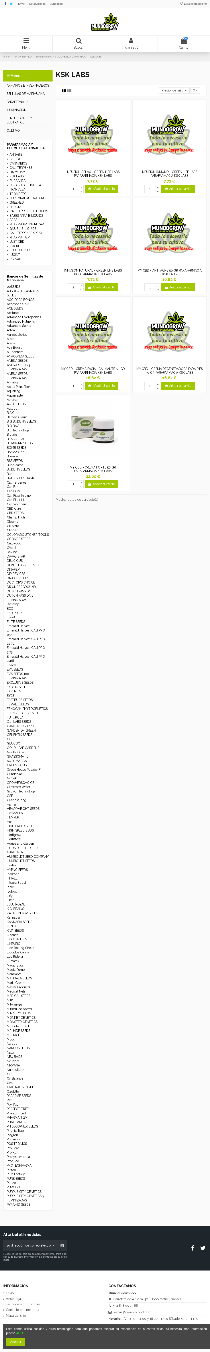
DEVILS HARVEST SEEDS (24, 565)
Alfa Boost (14, 347)
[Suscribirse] (62, 1245)
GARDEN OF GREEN (21, 730)
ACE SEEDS (15, 308)
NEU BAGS (14, 1056)
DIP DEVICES (16, 574)
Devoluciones (37, 3)
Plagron (12, 1135)
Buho (10, 474)
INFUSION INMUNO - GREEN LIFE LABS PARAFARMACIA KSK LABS (169, 173)
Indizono (13, 874)
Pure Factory (16, 1174)
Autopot (12, 408)
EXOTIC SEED (16, 687)
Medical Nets (16, 991)
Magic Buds (15, 965)
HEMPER (13, 817)
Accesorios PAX (18, 304)
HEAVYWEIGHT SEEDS (23, 808)
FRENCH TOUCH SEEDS (24, 713)
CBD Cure (14, 508)
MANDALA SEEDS (19, 978)
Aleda (11, 343)
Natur (10, 1052)
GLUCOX (13, 743)
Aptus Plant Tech (19, 387)
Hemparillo (15, 813)
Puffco (11, 1170)
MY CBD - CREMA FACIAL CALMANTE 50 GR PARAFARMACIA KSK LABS (93, 370)
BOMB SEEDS (16, 447)
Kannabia (13, 917)
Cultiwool (14, 543)
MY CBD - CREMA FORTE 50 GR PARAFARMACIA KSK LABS (93, 469)
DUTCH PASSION (19, 591)
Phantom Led (16, 1113)
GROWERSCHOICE (20, 782)
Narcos (12, 1043)
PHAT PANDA (16, 1122)
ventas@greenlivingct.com (132, 1312)
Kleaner (12, 935)
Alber (11, 339)
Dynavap (13, 604)
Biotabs (12, 434)
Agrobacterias (17, 334)
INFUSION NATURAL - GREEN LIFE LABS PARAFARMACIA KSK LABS (93, 272)
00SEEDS (13, 286)
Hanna (11, 804)
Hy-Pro (12, 865)
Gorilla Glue (15, 752)
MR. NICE (13, 1035)
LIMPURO (13, 943)
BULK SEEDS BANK (20, 478)
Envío (21, 3)
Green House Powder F (24, 769)
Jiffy (10, 895)
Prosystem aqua (18, 1157)
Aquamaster (15, 395)
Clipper (12, 530)
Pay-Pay (12, 1104)
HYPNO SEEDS (17, 870)
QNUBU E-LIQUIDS (23, 228)
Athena (12, 399)
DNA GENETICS (18, 578)
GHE (10, 739)
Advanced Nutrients (21, 321)
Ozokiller (13, 1091)
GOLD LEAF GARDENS (23, 748)
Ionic (10, 887)
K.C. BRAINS (15, 909)
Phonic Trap (15, 1130)
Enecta (11, 665)
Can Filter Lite (16, 500)
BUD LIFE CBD (20, 250)
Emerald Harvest (18, 626)
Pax (9, 1100)
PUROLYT (14, 1187)
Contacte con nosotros (22, 1310)
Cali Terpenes (16, 482)
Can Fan (12, 486)
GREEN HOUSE (17, 765)
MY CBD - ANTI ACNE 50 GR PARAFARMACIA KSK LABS (169, 272)
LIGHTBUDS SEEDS (20, 939)
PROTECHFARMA (19, 1165)
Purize (11, 1183)
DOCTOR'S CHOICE (21, 582)
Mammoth (14, 974)
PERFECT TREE (18, 1109)
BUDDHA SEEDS (18, 469)
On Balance (15, 1078)
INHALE (12, 878)
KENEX (12, 926)
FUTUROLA (15, 717)
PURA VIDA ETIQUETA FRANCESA (25, 187)
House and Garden (20, 843)
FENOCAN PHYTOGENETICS (27, 709)
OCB (10, 1074)
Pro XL (11, 1152)
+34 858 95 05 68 (125, 1305)
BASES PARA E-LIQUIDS (26, 215)
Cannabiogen (16, 504)
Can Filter (13, 491)
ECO (10, 608)
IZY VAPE (16, 259)
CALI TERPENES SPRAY (26, 233)
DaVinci (12, 552)
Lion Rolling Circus (20, 948)
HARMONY (17, 172)
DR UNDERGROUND (21, 587)
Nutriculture (15, 1070)
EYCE (10, 695)
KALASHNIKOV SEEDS (22, 913)
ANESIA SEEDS (17, 360)
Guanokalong (16, 800)
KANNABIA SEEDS (19, 922)
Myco (11, 1039)
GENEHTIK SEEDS (19, 735)
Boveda (12, 456)
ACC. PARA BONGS (20, 300)
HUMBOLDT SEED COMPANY (28, 856)
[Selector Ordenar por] (174, 90)
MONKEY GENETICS (21, 1017)
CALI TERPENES (21, 167)
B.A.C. (11, 413)
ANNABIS (16, 154)
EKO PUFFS (15, 613)
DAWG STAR (16, 556)
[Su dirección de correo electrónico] (30, 1245)
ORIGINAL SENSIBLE (21, 1087)
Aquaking (13, 391)
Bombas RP (15, 452)
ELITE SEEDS (16, 621)
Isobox (12, 891)
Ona (10, 1083)
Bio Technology (18, 430)
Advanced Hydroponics (24, 317)
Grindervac (15, 774)
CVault (11, 548)
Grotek (12, 778)
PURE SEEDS (16, 1178)
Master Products (18, 987)
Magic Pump (16, 969)
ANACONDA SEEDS (20, 356)
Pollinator (13, 1139)
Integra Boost (16, 882)
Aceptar (15, 1342)
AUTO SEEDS (16, 404)
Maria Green (15, 983)
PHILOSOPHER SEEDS (22, 1126)
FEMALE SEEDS (18, 704)
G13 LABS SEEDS (19, 721)
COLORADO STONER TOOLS (28, 534)
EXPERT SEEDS (17, 691)
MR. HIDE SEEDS (18, 1030)
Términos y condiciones (23, 1304)
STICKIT (15, 246)
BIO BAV (13, 426)
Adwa (11, 330)
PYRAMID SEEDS (18, 1204)
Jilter (10, 900)
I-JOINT (15, 254)
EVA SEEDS (15, 669)
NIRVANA (13, 1065)
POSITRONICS (17, 1144)
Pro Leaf (13, 1148)
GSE (10, 796)
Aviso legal (56, 3)
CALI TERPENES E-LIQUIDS (29, 211)
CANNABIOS (18, 163)
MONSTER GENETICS (22, 1022)
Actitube (13, 313)
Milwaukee (14, 1004)
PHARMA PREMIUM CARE (28, 224)
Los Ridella (15, 956)
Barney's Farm (17, 417)
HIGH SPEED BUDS (20, 830)
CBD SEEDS (15, 513)
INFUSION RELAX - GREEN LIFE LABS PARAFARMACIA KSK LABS (93, 173)
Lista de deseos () (193, 3)
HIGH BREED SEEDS (21, 826)
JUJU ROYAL (16, 904)
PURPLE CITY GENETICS (24, 1191)
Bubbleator (15, 465)
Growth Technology (21, 791)
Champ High (16, 517)
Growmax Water (18, 787)
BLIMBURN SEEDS (20, 443)
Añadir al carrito (101, 189)
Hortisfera (14, 839)
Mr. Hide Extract (18, 1026)
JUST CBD (17, 241)
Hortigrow (14, 835)
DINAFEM (13, 569)
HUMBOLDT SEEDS (21, 861)
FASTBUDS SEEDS (20, 700)
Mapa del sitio (16, 1315)
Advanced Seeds (19, 326)
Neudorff (13, 1061)
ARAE (13, 220)
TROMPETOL (19, 194)
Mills (10, 1000)
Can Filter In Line (19, 495)
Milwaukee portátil (20, 1009)
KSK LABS (17, 176)
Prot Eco (13, 1161)
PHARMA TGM (20, 237)
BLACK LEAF (16, 439)
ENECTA (15, 207)
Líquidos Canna (18, 952)
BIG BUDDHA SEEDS (21, 421)
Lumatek (13, 961)
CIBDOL (15, 159)
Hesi (10, 822)
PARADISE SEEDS (19, 1096)
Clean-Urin (14, 521)
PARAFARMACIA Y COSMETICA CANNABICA (26, 146)
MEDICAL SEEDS (18, 996)
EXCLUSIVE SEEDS (20, 682)
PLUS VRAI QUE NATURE (27, 198)
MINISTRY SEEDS (19, 1013)
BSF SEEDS (15, 461)
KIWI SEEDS (15, 930)
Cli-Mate (13, 526)
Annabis (12, 382)
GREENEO (17, 202)
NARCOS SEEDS (18, 1048)
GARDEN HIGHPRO (20, 726)
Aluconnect (15, 352)
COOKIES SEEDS (18, 539)
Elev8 (11, 617)
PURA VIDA (18, 181)
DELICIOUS (15, 560)
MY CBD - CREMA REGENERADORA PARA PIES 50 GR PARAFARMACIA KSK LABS (169, 370)
